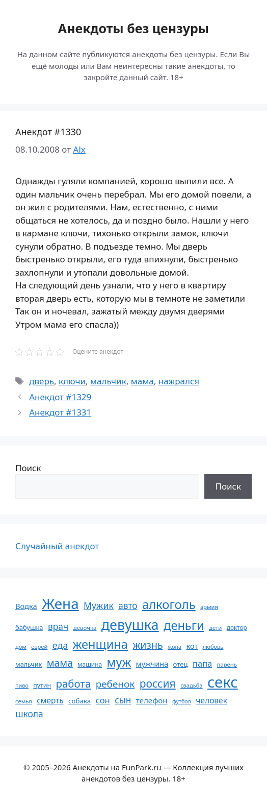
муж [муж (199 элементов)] (119, 662)
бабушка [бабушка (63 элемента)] (29, 627)
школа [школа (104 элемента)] (29, 713)
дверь (41, 381)
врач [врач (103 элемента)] (58, 626)
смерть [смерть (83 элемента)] (50, 700)
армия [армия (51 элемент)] (209, 606)
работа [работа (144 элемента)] (73, 683)
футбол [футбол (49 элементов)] (181, 701)
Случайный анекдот (57, 546)
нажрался (178, 381)
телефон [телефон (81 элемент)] (152, 700)
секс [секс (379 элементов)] (222, 682)
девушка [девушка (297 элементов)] (130, 624)
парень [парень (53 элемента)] (227, 664)
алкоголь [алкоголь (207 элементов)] (169, 604)
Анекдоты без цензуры (133, 28)
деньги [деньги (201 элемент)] (184, 625)
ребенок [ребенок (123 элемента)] (115, 684)
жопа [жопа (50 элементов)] (174, 646)
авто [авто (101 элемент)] (127, 606)
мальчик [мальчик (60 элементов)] (28, 664)
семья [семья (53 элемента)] (23, 701)
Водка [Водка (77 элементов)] (26, 606)
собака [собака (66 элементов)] (79, 700)
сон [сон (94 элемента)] (103, 700)
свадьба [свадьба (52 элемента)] (191, 685)
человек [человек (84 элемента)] (211, 700)
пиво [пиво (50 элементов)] (22, 685)
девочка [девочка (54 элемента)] (85, 627)
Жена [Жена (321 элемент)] (60, 603)
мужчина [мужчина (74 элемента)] (152, 664)
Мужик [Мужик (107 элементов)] (99, 605)
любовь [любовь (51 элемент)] (213, 646)
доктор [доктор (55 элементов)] (237, 627)
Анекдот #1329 (60, 397)
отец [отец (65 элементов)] (180, 664)
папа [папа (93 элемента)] (202, 663)
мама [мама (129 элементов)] (60, 663)
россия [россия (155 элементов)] (158, 683)
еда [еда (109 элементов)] (60, 645)
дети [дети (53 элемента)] (215, 627)
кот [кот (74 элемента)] (192, 646)
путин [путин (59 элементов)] (42, 685)
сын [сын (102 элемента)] (123, 700)
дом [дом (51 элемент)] (20, 646)
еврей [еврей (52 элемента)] (39, 646)
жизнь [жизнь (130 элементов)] (147, 645)
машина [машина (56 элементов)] (89, 664)
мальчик (108, 381)
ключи (72, 381)
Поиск (28, 468)
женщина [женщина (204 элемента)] (100, 644)
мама (142, 381)
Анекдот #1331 (60, 412)
